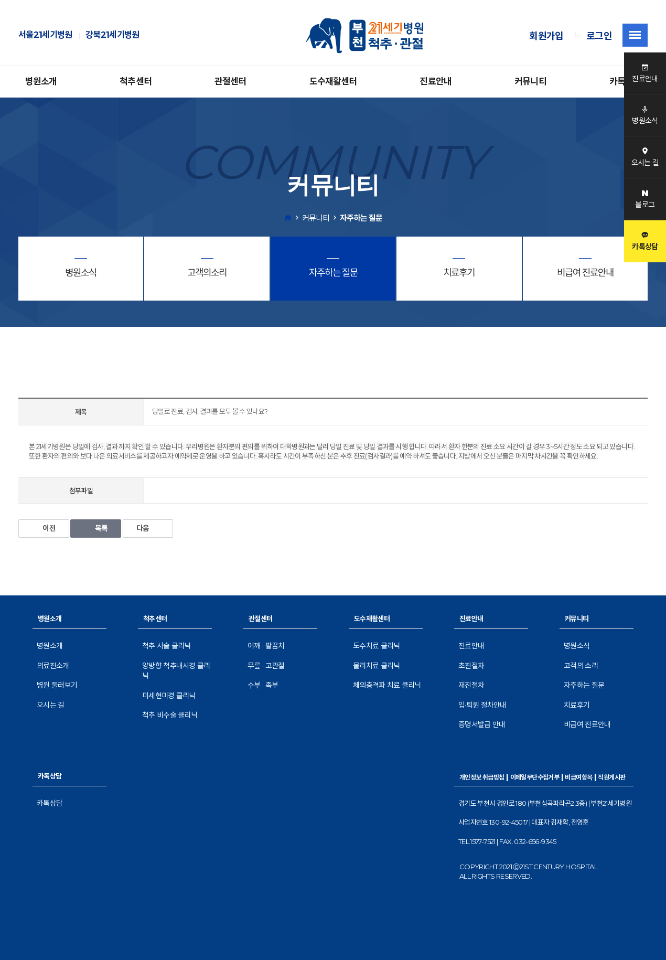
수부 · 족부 (263, 685)
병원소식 (576, 645)
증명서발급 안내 (481, 724)
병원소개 (41, 81)
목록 (96, 528)
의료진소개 (53, 665)
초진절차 (471, 665)
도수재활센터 (333, 81)
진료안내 (436, 81)
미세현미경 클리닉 (169, 695)
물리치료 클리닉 (376, 665)
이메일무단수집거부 (535, 777)
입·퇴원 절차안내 (482, 705)
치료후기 (576, 705)
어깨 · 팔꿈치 (266, 645)
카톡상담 (49, 803)
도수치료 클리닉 (376, 645)
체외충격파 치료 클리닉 (387, 685)
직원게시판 (611, 777)
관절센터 (230, 81)
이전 (44, 528)
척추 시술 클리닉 (166, 645)
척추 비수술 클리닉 (169, 715)
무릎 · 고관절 (266, 665)
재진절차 (471, 685)
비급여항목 (578, 777)
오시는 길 (51, 705)
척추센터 (136, 81)
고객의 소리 (581, 665)
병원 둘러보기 (57, 685)
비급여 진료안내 (587, 724)
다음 (148, 528)
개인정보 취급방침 (481, 777)
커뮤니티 (530, 81)
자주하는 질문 (584, 685)
